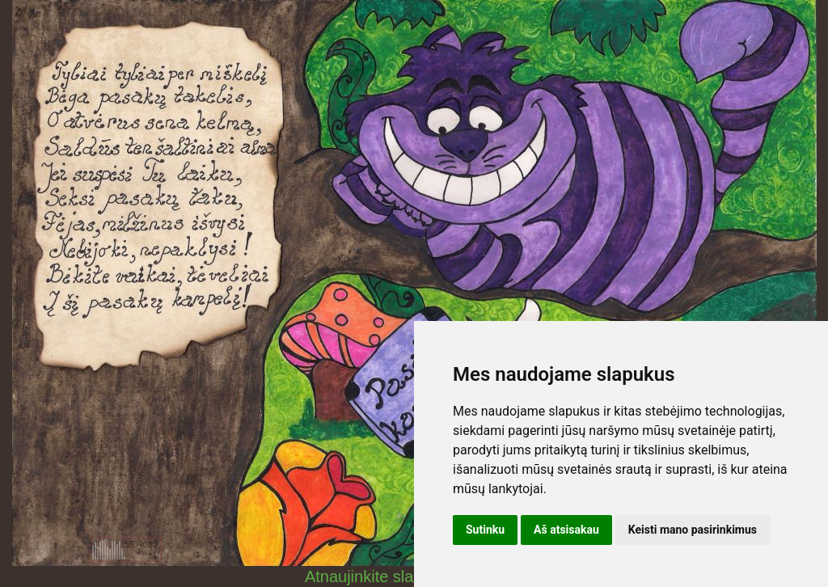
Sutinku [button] (485, 529)
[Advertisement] (125, 451)
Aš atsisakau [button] (566, 529)
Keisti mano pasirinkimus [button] (692, 529)
